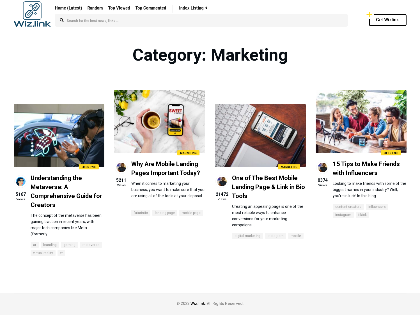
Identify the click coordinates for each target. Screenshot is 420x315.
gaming (69, 245)
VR (61, 253)
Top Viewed (119, 8)
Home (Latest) (68, 8)
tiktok (362, 215)
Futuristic (141, 213)
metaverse (90, 245)
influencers (377, 207)
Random (95, 8)
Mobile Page (191, 213)
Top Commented (150, 8)
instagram (276, 236)
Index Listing (191, 8)
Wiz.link (198, 303)
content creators (348, 207)
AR (34, 245)
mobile (296, 236)
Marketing (188, 153)
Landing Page (165, 213)
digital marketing (248, 236)
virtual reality (43, 253)
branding (50, 245)
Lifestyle (89, 167)
